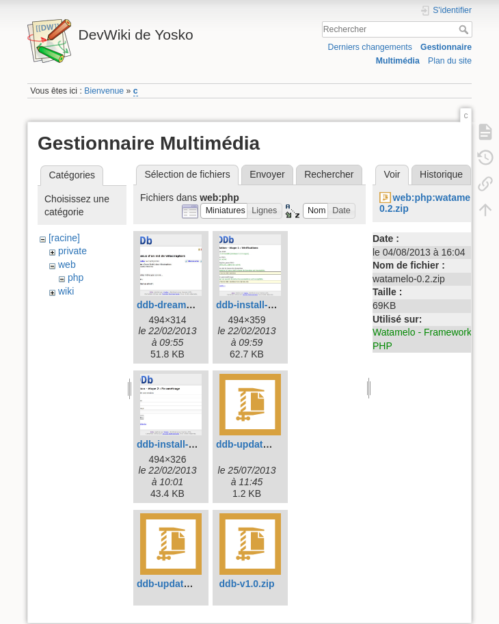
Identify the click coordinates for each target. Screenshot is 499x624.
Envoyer (267, 174)
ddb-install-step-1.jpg (264, 304)
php (75, 277)
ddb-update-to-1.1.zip (185, 583)
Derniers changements (370, 47)
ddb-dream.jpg (170, 304)
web (67, 264)
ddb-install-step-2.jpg (185, 444)
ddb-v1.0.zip (247, 583)
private (72, 250)
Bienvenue (104, 91)
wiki (66, 291)
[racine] (64, 237)
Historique (441, 174)
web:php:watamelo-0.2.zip (430, 203)
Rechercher (465, 29)
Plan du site (450, 61)
